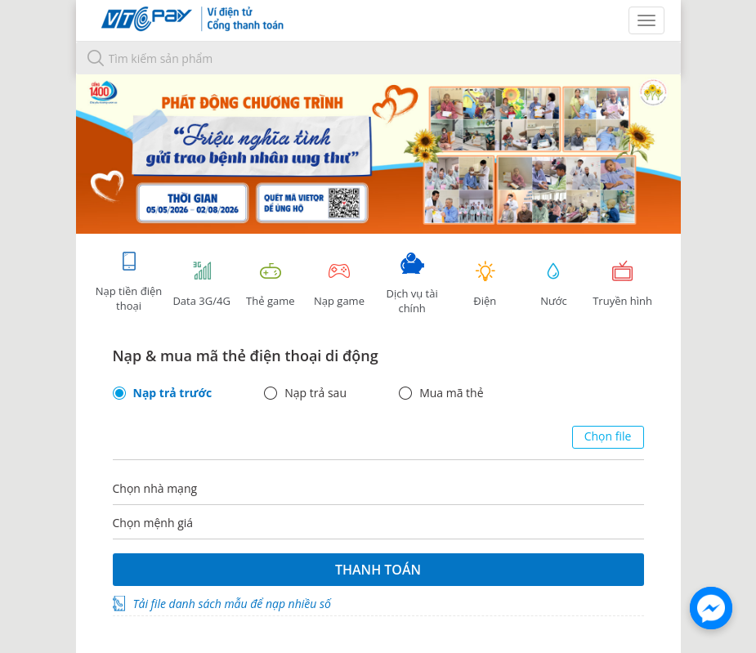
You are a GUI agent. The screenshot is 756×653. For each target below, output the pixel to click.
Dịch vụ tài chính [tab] (412, 284)
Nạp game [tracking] (339, 284)
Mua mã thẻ (451, 393)
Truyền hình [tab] (622, 284)
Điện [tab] (484, 284)
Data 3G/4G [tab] (202, 284)
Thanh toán (378, 570)
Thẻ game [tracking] (270, 284)
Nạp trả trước (172, 393)
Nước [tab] (553, 284)
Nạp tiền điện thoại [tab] (129, 281)
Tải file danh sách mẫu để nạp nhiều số (232, 603)
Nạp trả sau (315, 393)
